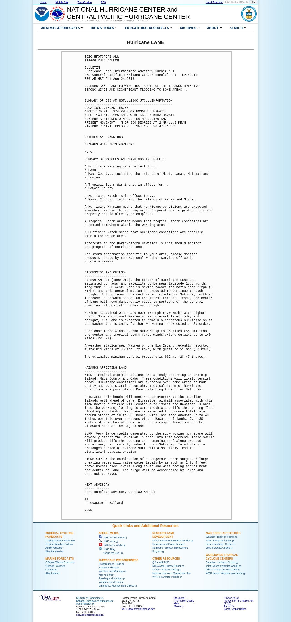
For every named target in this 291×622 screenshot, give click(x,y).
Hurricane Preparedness (118, 560)
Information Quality (184, 600)
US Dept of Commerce (88, 598)
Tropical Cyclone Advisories (60, 540)
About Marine (52, 573)
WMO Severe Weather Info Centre (224, 573)
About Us (229, 606)
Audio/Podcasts (53, 547)
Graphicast (51, 569)
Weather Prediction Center (220, 536)
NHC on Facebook (111, 537)
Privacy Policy (231, 598)
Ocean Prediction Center (219, 544)
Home (43, 2)
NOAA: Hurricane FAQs (165, 569)
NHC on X (107, 541)
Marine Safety (106, 574)
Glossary (178, 606)
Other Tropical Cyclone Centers (223, 569)
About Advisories (54, 551)
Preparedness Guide (110, 563)
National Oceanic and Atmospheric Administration (107, 21)
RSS (103, 2)
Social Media (109, 533)
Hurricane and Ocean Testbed (168, 544)
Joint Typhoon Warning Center (222, 566)
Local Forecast (214, 2)
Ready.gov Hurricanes (111, 578)
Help (176, 603)
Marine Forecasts (59, 558)
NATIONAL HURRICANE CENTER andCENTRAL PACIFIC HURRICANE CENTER (128, 13)
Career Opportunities (235, 608)
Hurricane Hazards (109, 567)
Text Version (85, 2)
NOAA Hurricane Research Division (171, 540)
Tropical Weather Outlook (59, 544)
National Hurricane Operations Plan (171, 573)
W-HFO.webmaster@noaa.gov (138, 608)
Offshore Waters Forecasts (59, 562)
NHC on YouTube (111, 545)
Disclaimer (179, 598)
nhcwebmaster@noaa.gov (90, 614)
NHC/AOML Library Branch (166, 566)
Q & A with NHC (160, 562)
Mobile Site (62, 2)
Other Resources (166, 558)
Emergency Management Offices (116, 585)
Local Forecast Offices (218, 547)
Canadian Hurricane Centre (220, 562)
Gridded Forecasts (55, 566)
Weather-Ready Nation (111, 582)
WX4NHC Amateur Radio (166, 576)
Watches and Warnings (111, 571)
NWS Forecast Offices (223, 533)
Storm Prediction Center (219, 540)
